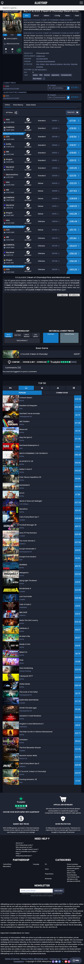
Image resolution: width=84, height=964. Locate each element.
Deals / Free (71, 873)
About (36, 15)
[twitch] (53, 961)
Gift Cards (71, 871)
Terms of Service (12, 959)
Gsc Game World (42, 59)
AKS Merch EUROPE (73, 881)
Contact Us (55, 959)
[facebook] (59, 961)
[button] (59, 88)
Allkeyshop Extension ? (24, 856)
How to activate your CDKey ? (26, 851)
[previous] (5, 35)
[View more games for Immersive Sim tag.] (66, 76)
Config (57, 15)
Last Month (35, 335)
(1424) (62, 362)
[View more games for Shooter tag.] (47, 76)
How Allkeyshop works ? (24, 845)
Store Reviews (72, 875)
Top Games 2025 (73, 877)
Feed (77, 15)
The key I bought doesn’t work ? (27, 849)
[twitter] (63, 961)
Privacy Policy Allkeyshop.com (34, 959)
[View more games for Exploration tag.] (55, 76)
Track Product (22, 340)
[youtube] (66, 961)
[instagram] (69, 961)
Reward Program (73, 868)
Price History (18, 105)
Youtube (36, 864)
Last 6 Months (26, 335)
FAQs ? (18, 854)
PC (33, 69)
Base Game (31, 105)
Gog (37, 64)
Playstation (49, 874)
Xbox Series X (42, 69)
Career (65, 959)
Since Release (8, 335)
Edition (46, 15)
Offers (7, 105)
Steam (42, 64)
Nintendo (48, 879)
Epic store (67, 64)
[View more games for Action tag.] (35, 76)
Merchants (7, 866)
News (67, 15)
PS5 (36, 69)
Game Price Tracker (74, 866)
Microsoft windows (56, 64)
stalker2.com (40, 56)
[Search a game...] (42, 7)
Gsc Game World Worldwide (45, 61)
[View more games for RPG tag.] (41, 76)
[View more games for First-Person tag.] (37, 79)
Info (26, 15)
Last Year (18, 335)
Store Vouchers (72, 864)
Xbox (47, 64)
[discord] (56, 961)
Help (76, 960)
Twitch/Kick (7, 864)
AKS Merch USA (72, 879)
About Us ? (20, 843)
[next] (19, 35)
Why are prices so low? (24, 847)
